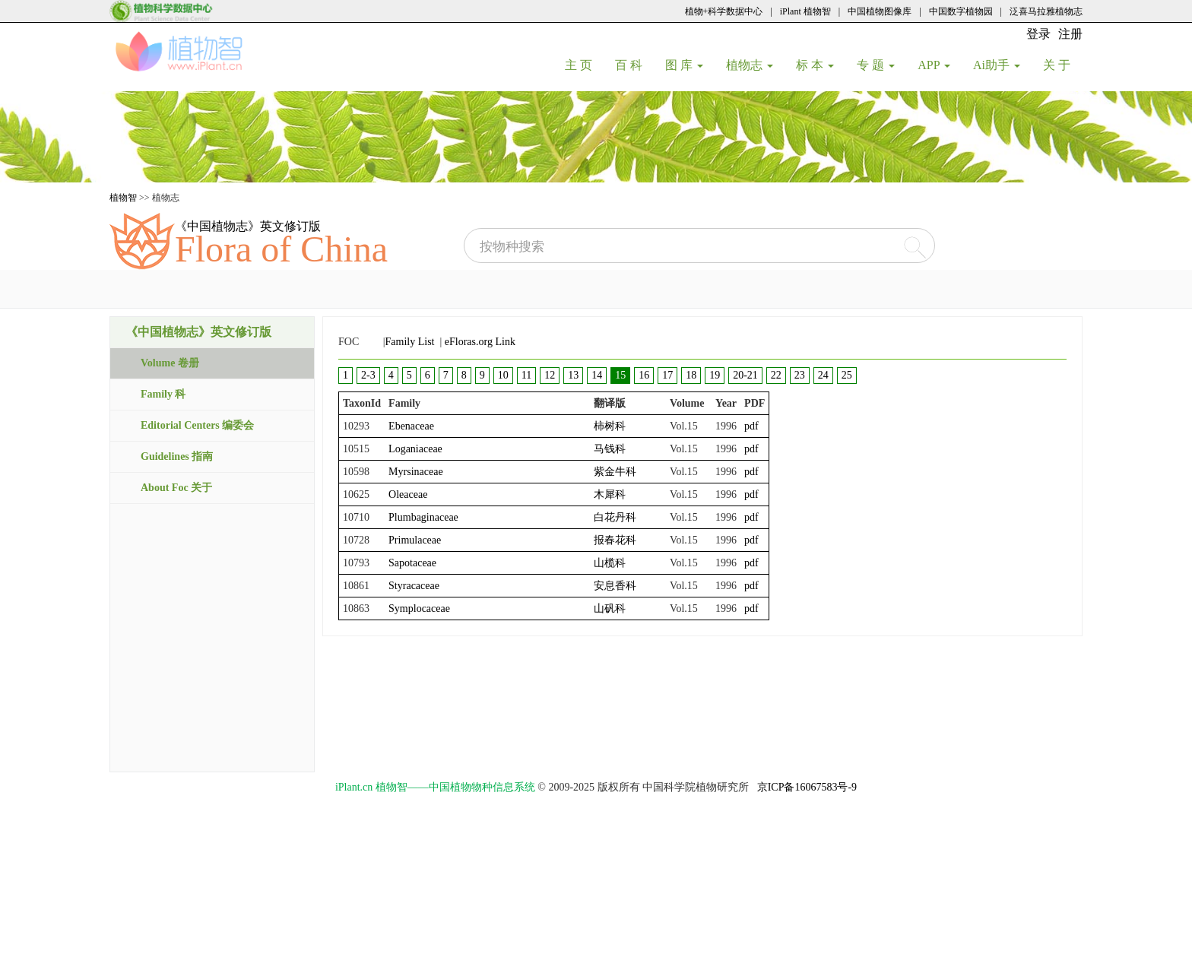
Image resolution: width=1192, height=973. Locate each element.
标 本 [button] (815, 65)
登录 (1038, 33)
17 (667, 375)
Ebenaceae (411, 426)
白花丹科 (615, 517)
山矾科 (610, 608)
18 (691, 375)
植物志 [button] (749, 65)
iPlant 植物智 (805, 11)
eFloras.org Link (480, 341)
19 (714, 375)
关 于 (1062, 64)
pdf (751, 426)
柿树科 (610, 426)
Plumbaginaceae (423, 517)
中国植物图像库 (879, 11)
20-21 (745, 375)
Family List (410, 341)
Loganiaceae (415, 449)
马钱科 (610, 449)
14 (596, 375)
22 (776, 375)
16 (644, 375)
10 (503, 375)
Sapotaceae (412, 563)
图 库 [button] (684, 65)
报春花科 (615, 540)
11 (526, 375)
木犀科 (610, 494)
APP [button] (934, 65)
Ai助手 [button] (996, 65)
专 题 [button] (876, 65)
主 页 (584, 64)
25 (847, 375)
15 (620, 375)
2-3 (368, 375)
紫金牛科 (615, 471)
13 (573, 375)
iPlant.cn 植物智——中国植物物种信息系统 (435, 787)
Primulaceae (414, 540)
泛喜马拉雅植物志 (1046, 11)
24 (823, 375)
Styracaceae (413, 585)
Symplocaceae (419, 608)
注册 (1070, 33)
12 (549, 375)
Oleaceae (407, 494)
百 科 (634, 64)
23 (799, 375)
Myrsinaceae (415, 471)
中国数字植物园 (961, 11)
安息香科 (615, 585)
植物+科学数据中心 (724, 11)
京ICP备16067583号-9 (807, 787)
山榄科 (610, 563)
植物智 (123, 197)
